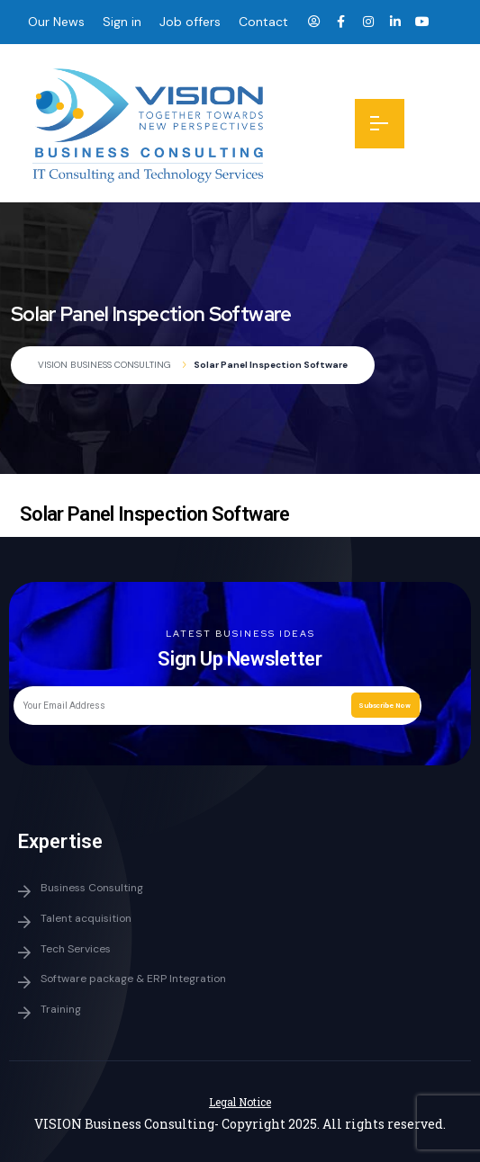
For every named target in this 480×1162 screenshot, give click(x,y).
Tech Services (76, 949)
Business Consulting (92, 887)
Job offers (190, 21)
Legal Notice (240, 1102)
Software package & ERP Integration (133, 978)
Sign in (122, 21)
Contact (263, 21)
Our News (56, 21)
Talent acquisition (86, 918)
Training (61, 1009)
